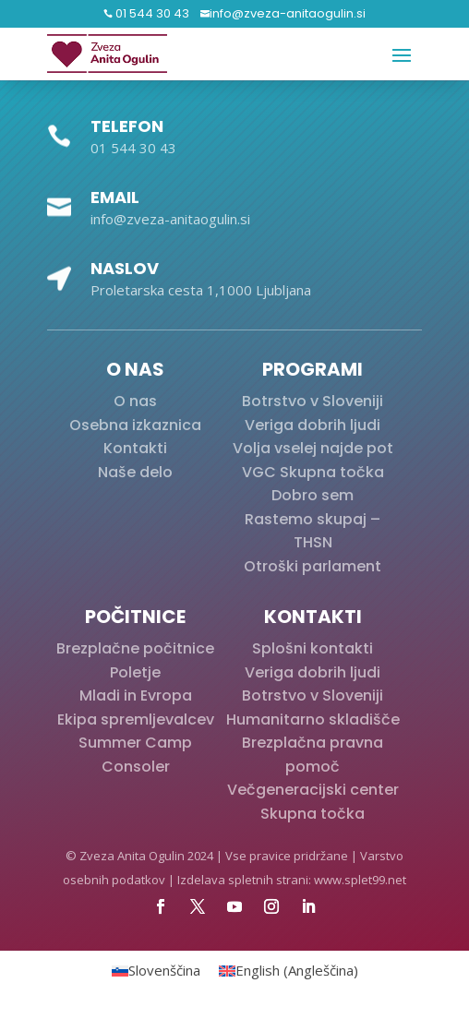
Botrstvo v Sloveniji (312, 401)
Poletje (135, 672)
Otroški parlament (312, 566)
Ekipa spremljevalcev (135, 719)
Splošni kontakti (312, 648)
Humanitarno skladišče (313, 719)
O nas (135, 401)
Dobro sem (312, 495)
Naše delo (135, 472)
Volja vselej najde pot (313, 448)
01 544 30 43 (151, 13)
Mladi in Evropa (135, 695)
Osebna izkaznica (135, 425)
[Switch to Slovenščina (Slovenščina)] (156, 970)
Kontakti (135, 448)
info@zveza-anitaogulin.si (288, 13)
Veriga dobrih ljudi (312, 425)
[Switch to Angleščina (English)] (288, 970)
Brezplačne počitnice (135, 648)
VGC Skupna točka (313, 472)
